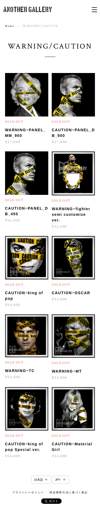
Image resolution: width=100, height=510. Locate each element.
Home (9, 26)
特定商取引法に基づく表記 (69, 492)
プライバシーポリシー (28, 492)
